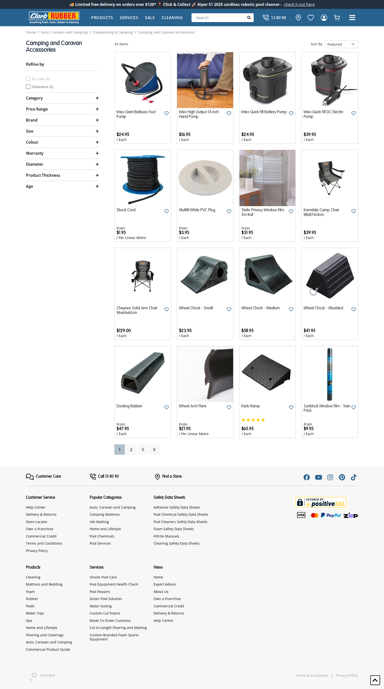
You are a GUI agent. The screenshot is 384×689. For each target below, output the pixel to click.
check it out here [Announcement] (299, 4)
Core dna (40, 675)
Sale (150, 17)
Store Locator (37, 521)
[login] (324, 17)
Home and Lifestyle (105, 528)
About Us (161, 591)
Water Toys (35, 613)
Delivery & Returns (41, 514)
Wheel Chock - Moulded (323, 308)
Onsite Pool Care (103, 577)
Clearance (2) (42, 87)
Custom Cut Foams (105, 613)
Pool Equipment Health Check (114, 584)
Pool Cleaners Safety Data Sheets (180, 521)
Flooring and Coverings (45, 635)
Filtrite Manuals (166, 536)
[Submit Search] (249, 17)
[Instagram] (330, 477)
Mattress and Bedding (44, 584)
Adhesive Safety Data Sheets (177, 507)
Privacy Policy (37, 550)
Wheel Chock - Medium (260, 308)
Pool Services (100, 543)
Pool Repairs (100, 591)
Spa (29, 620)
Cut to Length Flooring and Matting (118, 627)
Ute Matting (99, 521)
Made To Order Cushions (110, 620)
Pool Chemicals (102, 536)
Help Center (36, 507)
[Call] (274, 17)
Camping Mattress (105, 514)
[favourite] (310, 17)
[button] (352, 18)
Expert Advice (165, 584)
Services (129, 17)
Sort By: (317, 44)
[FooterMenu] (43, 477)
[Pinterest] (341, 477)
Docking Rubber (129, 406)
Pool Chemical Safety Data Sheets (181, 514)
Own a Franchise (39, 528)
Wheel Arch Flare (192, 406)
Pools (30, 606)
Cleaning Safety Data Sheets (177, 543)
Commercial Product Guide (48, 649)
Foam (30, 591)
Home (158, 577)
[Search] (223, 17)
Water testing (101, 606)
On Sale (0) (40, 79)
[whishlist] (337, 17)
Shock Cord (126, 210)
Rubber (32, 598)
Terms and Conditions (44, 543)
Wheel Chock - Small (196, 308)
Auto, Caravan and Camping (113, 507)
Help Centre (163, 620)
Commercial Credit (41, 536)
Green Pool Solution (106, 598)
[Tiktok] (353, 477)
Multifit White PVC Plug (197, 210)
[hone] (297, 17)
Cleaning (172, 17)
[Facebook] (306, 477)
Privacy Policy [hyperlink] (347, 675)
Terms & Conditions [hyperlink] (312, 675)
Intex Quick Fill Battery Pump (264, 112)
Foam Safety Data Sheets (174, 528)
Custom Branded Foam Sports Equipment (114, 637)
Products (102, 17)
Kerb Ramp (250, 406)
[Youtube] (318, 477)
